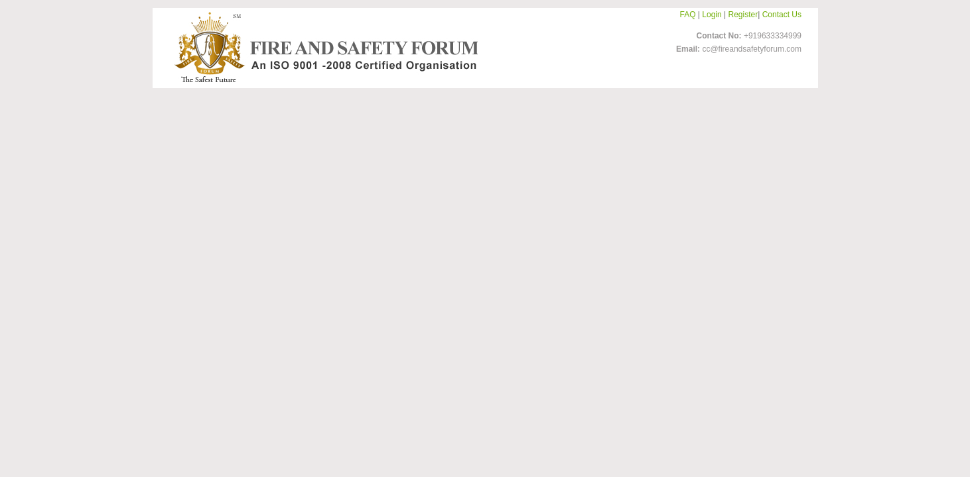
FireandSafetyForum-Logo (322, 47)
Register (743, 14)
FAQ (688, 14)
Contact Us (781, 14)
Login (711, 14)
